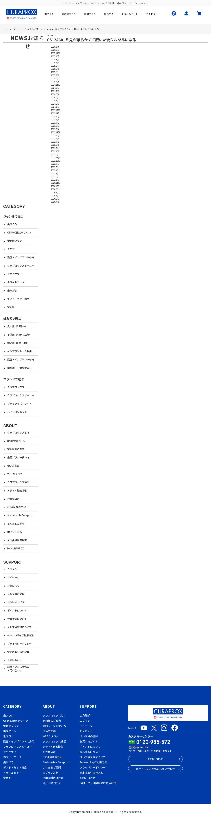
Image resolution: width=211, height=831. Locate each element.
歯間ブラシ (9, 731)
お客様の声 (13, 498)
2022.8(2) (55, 138)
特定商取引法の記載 (18, 652)
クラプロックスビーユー (20, 265)
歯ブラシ (12, 224)
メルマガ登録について (19, 627)
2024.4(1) (55, 97)
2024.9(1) (55, 87)
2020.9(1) (55, 189)
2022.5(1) (55, 148)
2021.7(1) (55, 163)
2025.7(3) (55, 62)
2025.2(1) (55, 78)
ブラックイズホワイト (19, 403)
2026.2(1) (55, 49)
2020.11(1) (56, 182)
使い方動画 (13, 465)
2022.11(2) (56, 132)
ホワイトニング (15, 282)
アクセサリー (14, 274)
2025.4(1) (55, 72)
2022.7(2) (55, 141)
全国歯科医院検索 (17, 540)
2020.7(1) (55, 195)
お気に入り (13, 585)
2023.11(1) (56, 113)
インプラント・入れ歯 (19, 351)
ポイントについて (17, 610)
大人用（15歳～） (17, 326)
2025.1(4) (55, 81)
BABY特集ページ (16, 440)
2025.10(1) (56, 56)
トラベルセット (12, 772)
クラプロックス (15, 387)
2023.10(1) (56, 116)
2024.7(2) (55, 91)
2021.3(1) (55, 173)
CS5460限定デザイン (19, 232)
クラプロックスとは (18, 432)
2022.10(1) (56, 135)
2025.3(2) (55, 75)
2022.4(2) (55, 151)
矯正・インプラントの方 (20, 257)
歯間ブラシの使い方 (18, 457)
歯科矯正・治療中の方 (19, 367)
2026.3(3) (55, 46)
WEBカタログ (14, 474)
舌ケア (11, 249)
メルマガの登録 (15, 594)
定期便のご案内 (15, 449)
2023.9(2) (55, 119)
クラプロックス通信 (18, 482)
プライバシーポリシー (19, 643)
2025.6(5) (55, 65)
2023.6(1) (55, 125)
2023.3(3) (55, 129)
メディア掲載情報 (17, 490)
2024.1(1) (55, 106)
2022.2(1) (55, 154)
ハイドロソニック (17, 412)
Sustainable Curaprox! (20, 515)
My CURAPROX (15, 548)
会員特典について (17, 618)
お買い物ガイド (15, 602)
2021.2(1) (55, 176)
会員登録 (85, 715)
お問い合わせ (14, 660)
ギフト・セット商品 (18, 298)
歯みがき (12, 290)
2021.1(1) (55, 179)
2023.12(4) (56, 110)
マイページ (13, 577)
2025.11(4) (56, 53)
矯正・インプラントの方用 (18, 741)
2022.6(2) (55, 144)
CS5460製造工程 (16, 507)
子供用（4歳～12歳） (19, 334)
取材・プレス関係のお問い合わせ (18, 668)
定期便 (11, 307)
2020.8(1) (55, 192)
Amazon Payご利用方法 (20, 635)
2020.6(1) (55, 198)
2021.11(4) (56, 157)
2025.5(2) (55, 68)
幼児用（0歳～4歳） (18, 343)
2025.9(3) (55, 59)
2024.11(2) (56, 84)
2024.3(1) (55, 100)
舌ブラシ (8, 736)
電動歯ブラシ (14, 240)
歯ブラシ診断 (14, 532)
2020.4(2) (55, 201)
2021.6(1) (55, 167)
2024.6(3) (55, 94)
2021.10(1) (56, 160)
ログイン (12, 569)
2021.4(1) (55, 170)
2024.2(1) (55, 103)
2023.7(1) (55, 122)
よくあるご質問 (15, 523)
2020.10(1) (56, 186)
